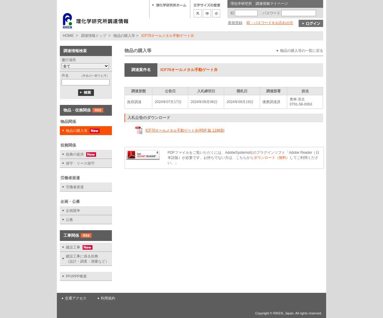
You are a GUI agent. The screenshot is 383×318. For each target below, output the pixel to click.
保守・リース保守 (80, 163)
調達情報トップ (93, 36)
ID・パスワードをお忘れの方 (269, 23)
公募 (69, 220)
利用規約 (108, 298)
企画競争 (73, 211)
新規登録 (235, 23)
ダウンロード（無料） (272, 158)
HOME (68, 36)
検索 (86, 92)
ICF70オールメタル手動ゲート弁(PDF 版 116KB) (184, 130)
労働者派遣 (75, 187)
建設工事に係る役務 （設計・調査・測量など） (87, 258)
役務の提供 (78, 154)
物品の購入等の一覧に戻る (301, 51)
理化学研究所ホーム (169, 5)
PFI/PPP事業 (76, 276)
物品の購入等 (124, 36)
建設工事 (76, 247)
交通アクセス (75, 298)
